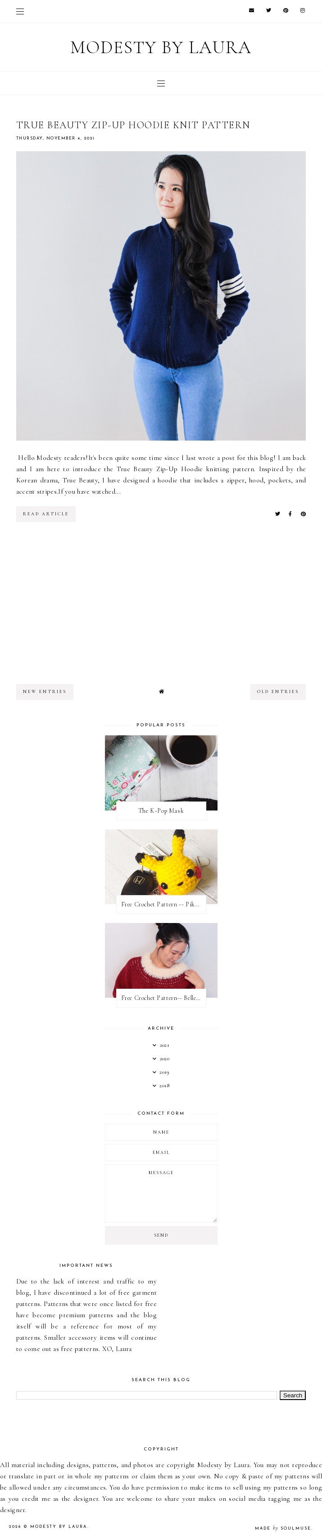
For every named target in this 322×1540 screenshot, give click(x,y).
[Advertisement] (161, 608)
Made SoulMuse (283, 1528)
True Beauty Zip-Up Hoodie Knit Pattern (133, 125)
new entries (45, 691)
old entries (278, 691)
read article (46, 514)
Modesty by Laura (161, 47)
